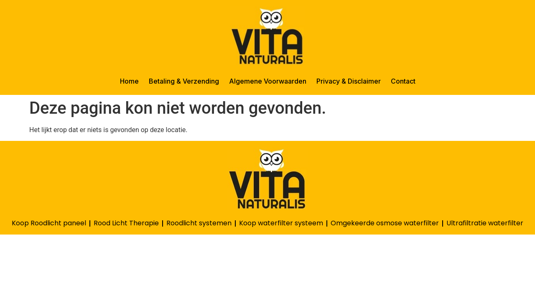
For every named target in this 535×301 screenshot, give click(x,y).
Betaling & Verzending (184, 81)
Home (129, 81)
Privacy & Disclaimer (348, 81)
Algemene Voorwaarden (267, 81)
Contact (403, 81)
